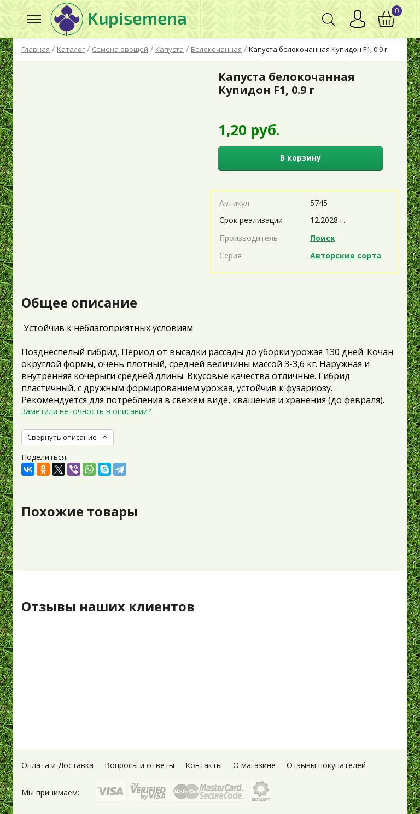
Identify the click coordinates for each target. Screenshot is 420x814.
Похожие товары (79, 511)
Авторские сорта (345, 255)
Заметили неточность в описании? (86, 411)
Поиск (322, 238)
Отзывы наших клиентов (108, 606)
